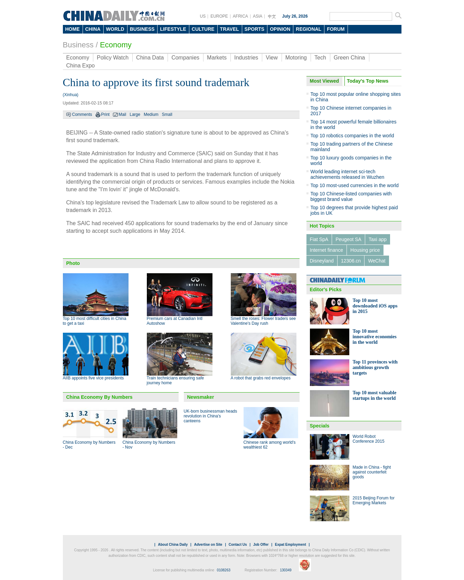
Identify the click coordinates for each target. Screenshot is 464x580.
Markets (217, 58)
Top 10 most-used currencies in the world (355, 185)
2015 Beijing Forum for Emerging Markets (374, 500)
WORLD (115, 29)
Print (105, 114)
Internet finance (326, 250)
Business (78, 44)
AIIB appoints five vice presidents (93, 378)
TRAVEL (229, 29)
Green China (349, 58)
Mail (122, 114)
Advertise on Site (208, 544)
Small (167, 114)
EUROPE (219, 16)
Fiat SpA (319, 239)
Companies (185, 58)
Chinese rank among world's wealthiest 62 (270, 445)
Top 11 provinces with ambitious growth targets (375, 367)
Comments (82, 114)
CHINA (93, 29)
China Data (150, 58)
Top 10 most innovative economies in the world (375, 337)
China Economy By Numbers (99, 397)
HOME (72, 29)
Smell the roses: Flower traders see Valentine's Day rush (263, 321)
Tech (320, 58)
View (271, 58)
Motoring (296, 58)
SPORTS (255, 29)
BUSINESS (142, 29)
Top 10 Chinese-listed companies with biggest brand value (351, 196)
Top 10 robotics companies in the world (352, 135)
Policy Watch (113, 58)
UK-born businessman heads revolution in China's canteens (210, 416)
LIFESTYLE (173, 29)
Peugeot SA (348, 239)
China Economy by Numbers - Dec (89, 445)
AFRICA (240, 16)
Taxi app (378, 239)
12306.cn (351, 261)
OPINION (280, 29)
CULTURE (203, 29)
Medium (151, 114)
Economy (116, 44)
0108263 (223, 570)
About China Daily (173, 544)
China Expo (80, 65)
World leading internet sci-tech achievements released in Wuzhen (348, 174)
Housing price (365, 250)
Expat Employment (290, 544)
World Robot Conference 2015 (369, 439)
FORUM (335, 29)
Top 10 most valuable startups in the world (375, 395)
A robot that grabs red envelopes (261, 378)
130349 (285, 570)
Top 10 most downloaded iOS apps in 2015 (375, 306)
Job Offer (260, 544)
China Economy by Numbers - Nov (149, 445)
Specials (320, 426)
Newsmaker (200, 397)
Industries (246, 58)
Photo (73, 263)
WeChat (376, 261)
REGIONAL (308, 29)
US (203, 16)
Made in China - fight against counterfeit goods (372, 472)
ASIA (257, 16)
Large (135, 114)
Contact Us (238, 544)
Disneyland (322, 261)
